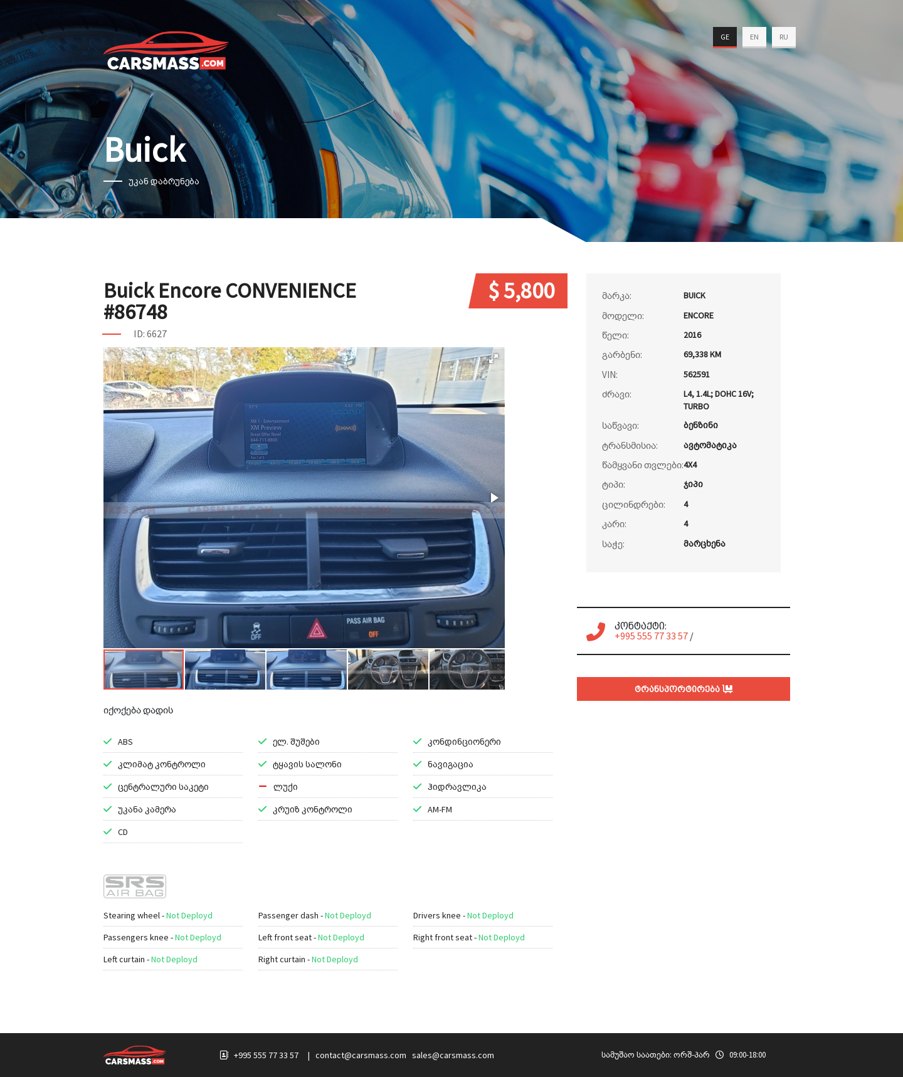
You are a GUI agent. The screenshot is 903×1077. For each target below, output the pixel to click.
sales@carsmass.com (453, 1055)
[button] (493, 359)
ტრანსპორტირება (684, 689)
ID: (139, 333)
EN (754, 36)
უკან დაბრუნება (164, 181)
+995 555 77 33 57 (651, 635)
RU (783, 36)
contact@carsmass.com (360, 1055)
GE (725, 36)
